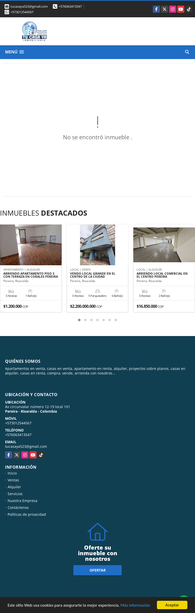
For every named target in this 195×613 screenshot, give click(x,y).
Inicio (12, 473)
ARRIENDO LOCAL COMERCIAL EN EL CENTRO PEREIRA (162, 275)
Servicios (15, 493)
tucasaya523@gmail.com (26, 446)
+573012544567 (22, 12)
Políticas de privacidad (27, 514)
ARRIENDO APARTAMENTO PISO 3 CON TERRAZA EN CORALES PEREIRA (30, 275)
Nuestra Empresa (22, 500)
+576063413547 (70, 6)
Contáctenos (18, 507)
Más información (135, 605)
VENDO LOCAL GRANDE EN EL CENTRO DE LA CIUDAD (92, 275)
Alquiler (14, 486)
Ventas (13, 480)
